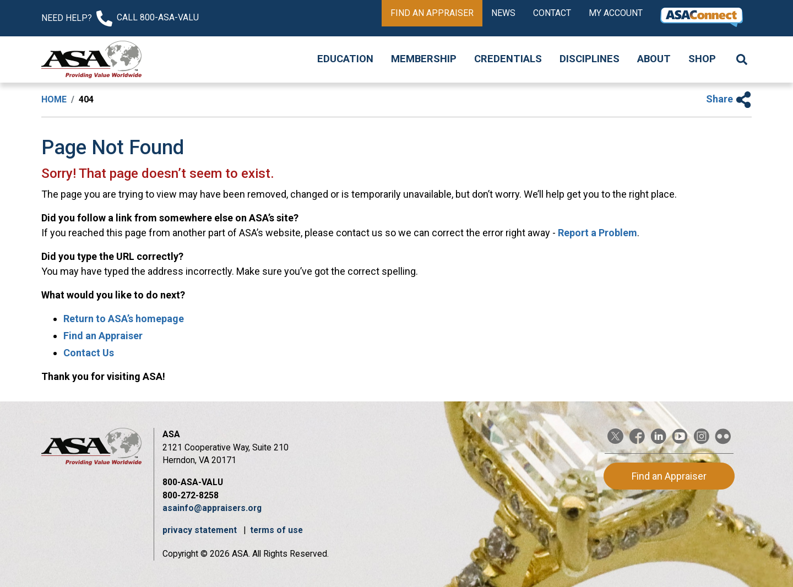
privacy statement (200, 530)
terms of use (276, 530)
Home (54, 99)
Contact (552, 13)
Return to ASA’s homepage (123, 318)
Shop (702, 59)
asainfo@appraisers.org (212, 508)
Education (345, 59)
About (654, 59)
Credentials (508, 59)
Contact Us (88, 352)
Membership (424, 59)
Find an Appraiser (432, 13)
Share (729, 99)
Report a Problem (597, 232)
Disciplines (590, 59)
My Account (616, 13)
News (503, 13)
